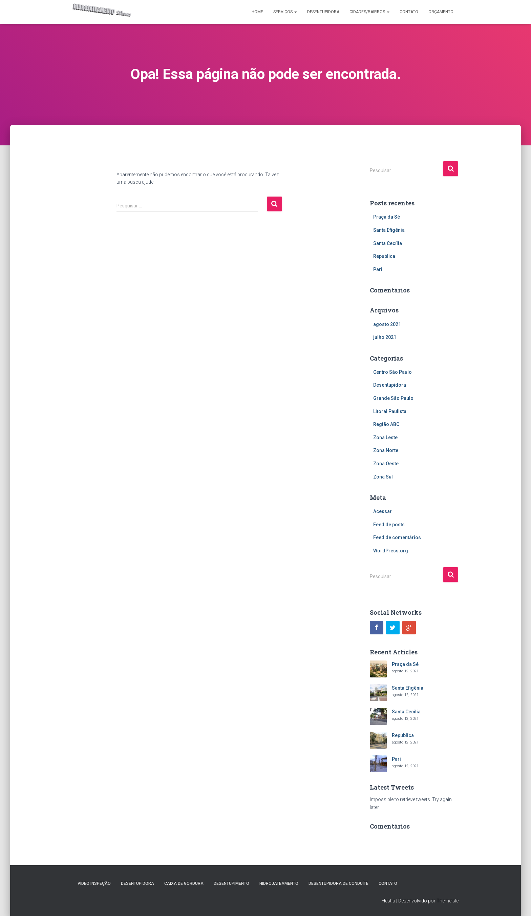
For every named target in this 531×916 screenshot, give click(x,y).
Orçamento (440, 11)
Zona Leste (385, 437)
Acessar (382, 511)
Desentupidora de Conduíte (338, 883)
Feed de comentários (397, 537)
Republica (384, 256)
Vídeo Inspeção (94, 883)
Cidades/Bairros (369, 11)
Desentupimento (231, 883)
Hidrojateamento (278, 883)
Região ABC (386, 424)
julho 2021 (384, 337)
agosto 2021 (387, 324)
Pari (377, 269)
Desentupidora (323, 11)
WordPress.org (390, 550)
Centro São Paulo (392, 372)
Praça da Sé (386, 217)
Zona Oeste (386, 463)
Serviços (285, 11)
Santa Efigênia (389, 230)
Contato (409, 11)
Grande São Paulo (393, 398)
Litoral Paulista (389, 411)
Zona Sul (383, 477)
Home (257, 11)
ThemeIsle (448, 900)
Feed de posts (389, 524)
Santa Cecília (387, 243)
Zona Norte (385, 450)
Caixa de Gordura (184, 883)
